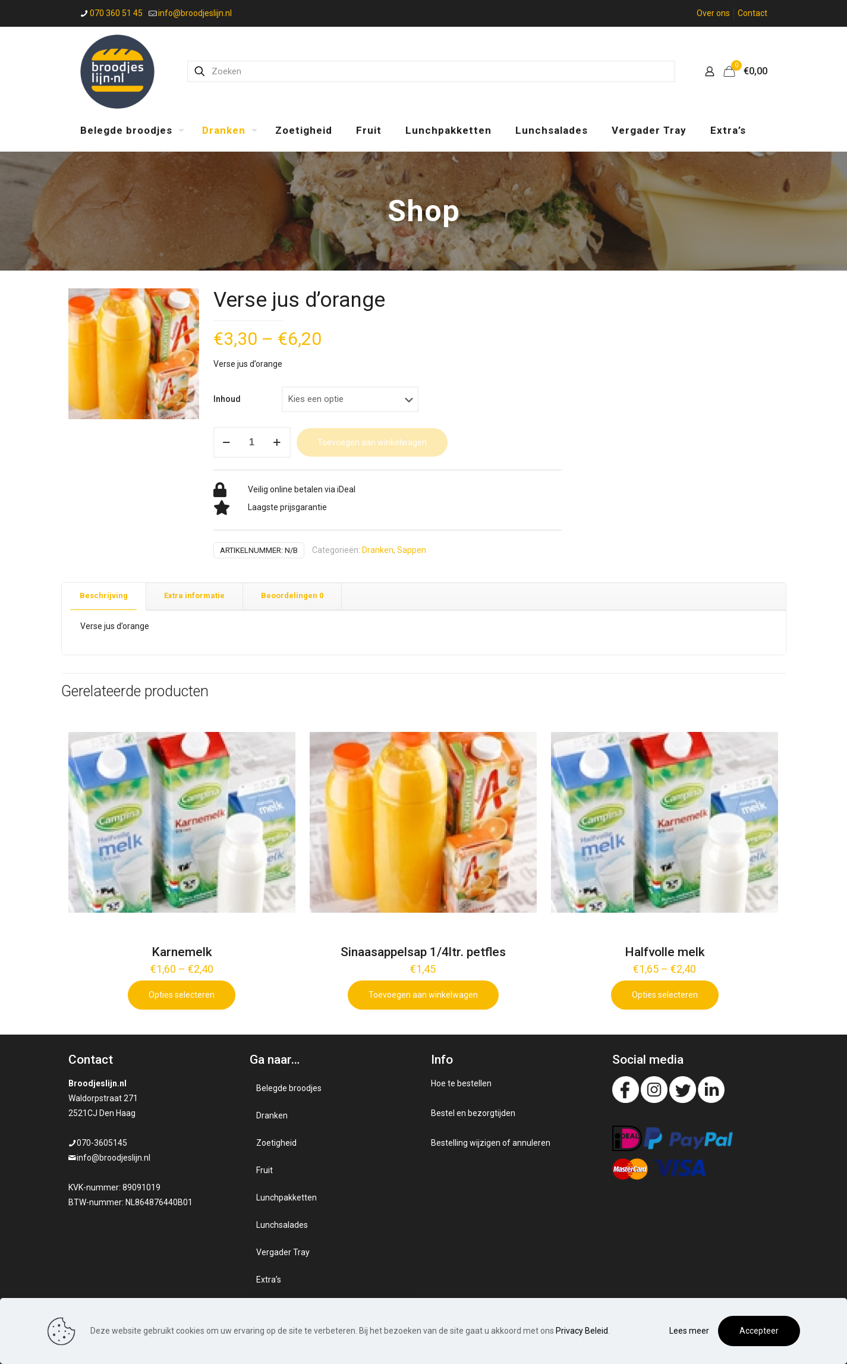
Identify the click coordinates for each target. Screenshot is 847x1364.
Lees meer (689, 1330)
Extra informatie (194, 595)
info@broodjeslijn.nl (113, 1157)
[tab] (104, 596)
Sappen (411, 550)
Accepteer (759, 1330)
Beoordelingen (292, 595)
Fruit (264, 1170)
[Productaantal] (252, 442)
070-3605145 (102, 1143)
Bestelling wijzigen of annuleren (490, 1143)
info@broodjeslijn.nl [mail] (195, 13)
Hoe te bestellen (461, 1083)
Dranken (377, 550)
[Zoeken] (431, 71)
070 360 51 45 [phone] (116, 13)
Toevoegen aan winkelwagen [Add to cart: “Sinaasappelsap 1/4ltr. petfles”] (423, 995)
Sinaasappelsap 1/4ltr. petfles (423, 952)
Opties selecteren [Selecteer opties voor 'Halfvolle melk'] (665, 995)
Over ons (713, 13)
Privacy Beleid (582, 1330)
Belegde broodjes (289, 1088)
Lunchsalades (282, 1225)
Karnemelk (182, 952)
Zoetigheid (276, 1143)
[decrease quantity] (226, 442)
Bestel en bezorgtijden (473, 1113)
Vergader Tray (283, 1252)
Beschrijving (104, 595)
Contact (752, 13)
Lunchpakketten (286, 1197)
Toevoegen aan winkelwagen (372, 442)
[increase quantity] (277, 442)
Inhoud (227, 399)
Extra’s (268, 1279)
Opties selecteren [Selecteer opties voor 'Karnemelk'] (182, 995)
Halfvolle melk (665, 952)
